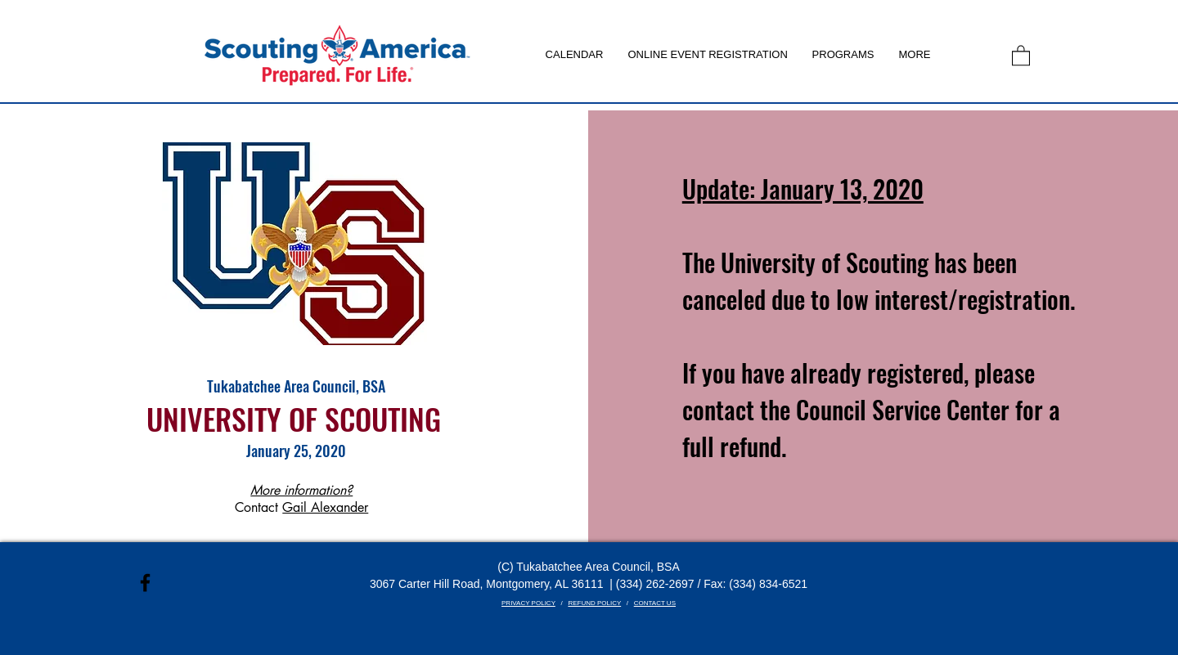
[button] (843, 55)
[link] (1021, 54)
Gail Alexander (325, 507)
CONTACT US (655, 603)
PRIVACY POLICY (528, 603)
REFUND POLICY (594, 603)
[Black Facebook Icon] (145, 582)
